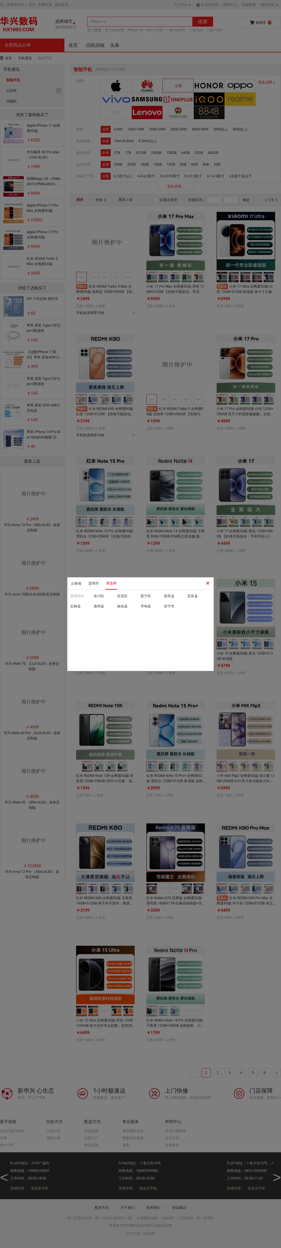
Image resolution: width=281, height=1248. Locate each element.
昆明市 (93, 583)
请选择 (111, 583)
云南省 (76, 583)
